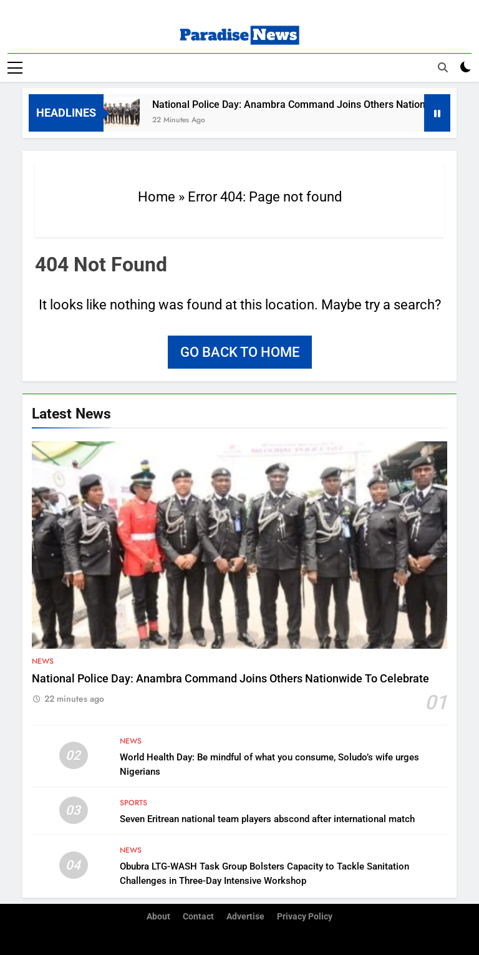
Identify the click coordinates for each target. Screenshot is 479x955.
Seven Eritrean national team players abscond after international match (267, 819)
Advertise (245, 916)
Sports (133, 802)
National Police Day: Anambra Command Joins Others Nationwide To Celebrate (230, 678)
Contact (198, 916)
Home (156, 197)
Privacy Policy (304, 916)
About (158, 916)
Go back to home (239, 352)
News (43, 661)
